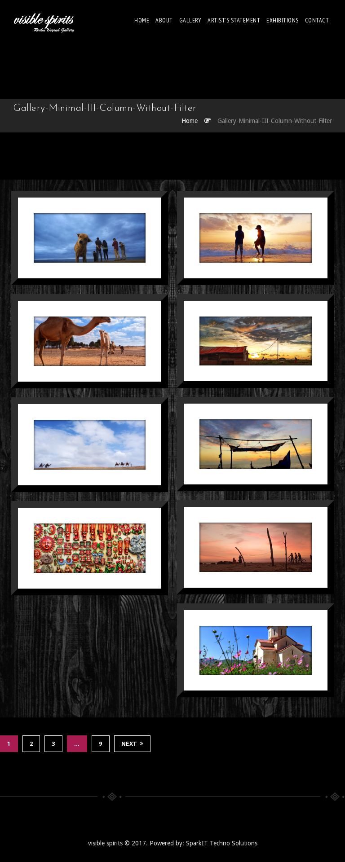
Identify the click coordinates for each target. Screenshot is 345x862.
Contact (317, 20)
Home (141, 20)
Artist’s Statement (234, 20)
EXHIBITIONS (282, 20)
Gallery (190, 20)
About (164, 20)
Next (132, 743)
